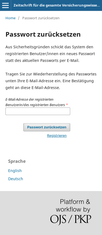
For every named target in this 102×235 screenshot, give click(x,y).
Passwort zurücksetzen (46, 127)
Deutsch (15, 178)
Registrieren (57, 135)
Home (10, 17)
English (15, 170)
